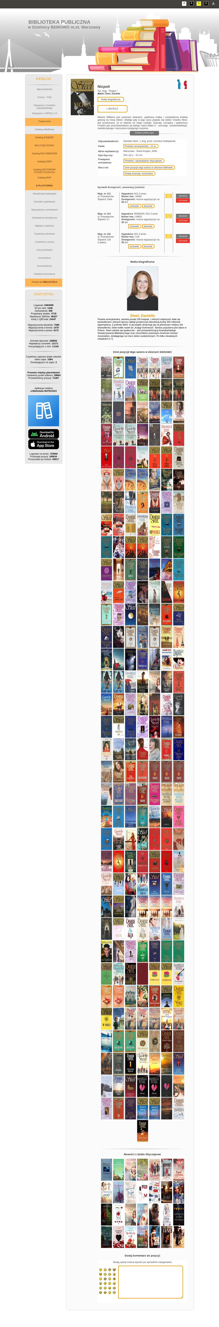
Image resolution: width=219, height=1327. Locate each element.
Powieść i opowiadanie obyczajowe (143, 160)
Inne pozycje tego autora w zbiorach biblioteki (149, 167)
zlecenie (148, 206)
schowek (134, 206)
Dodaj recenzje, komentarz (139, 173)
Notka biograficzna (110, 99)
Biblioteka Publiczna (59, 22)
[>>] (110, 338)
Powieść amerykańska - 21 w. (140, 146)
